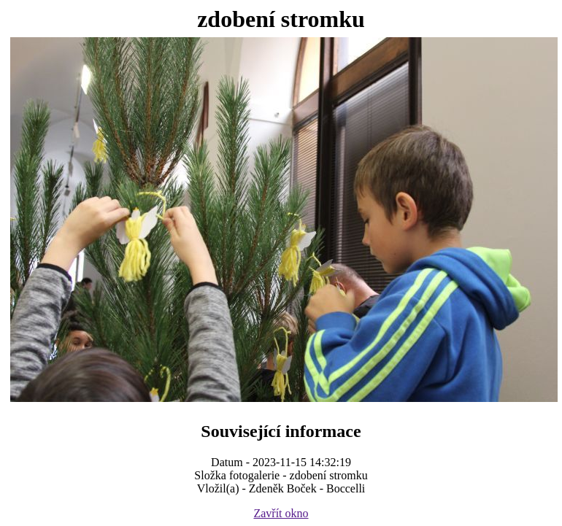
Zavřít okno (280, 513)
